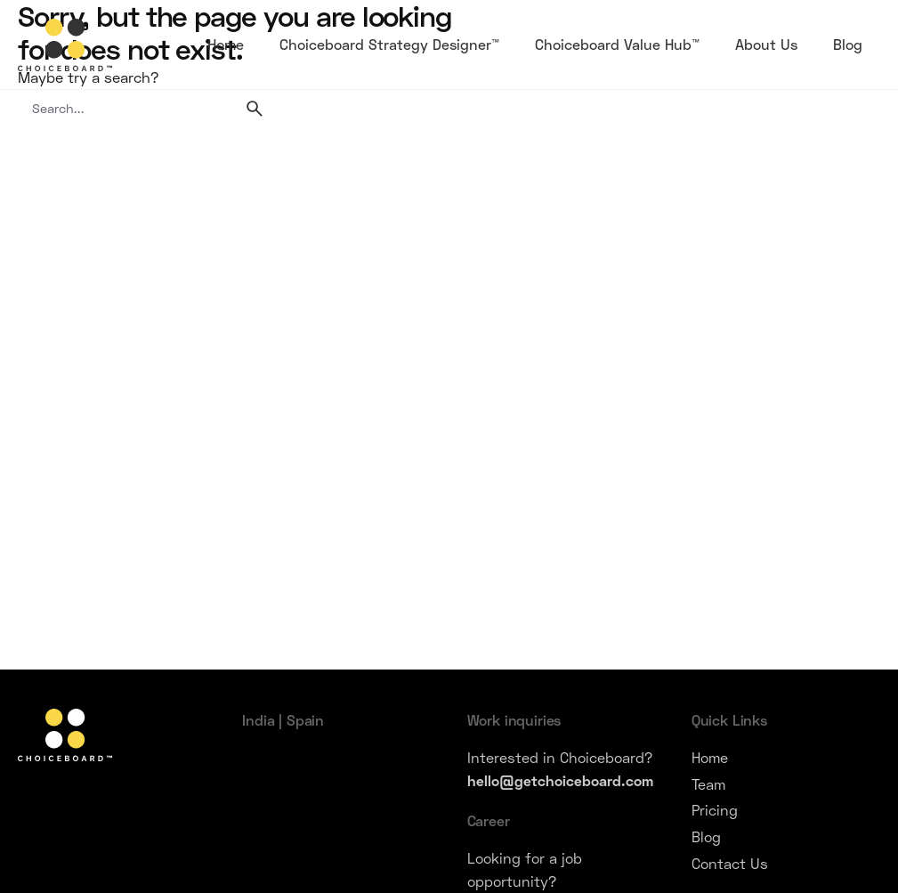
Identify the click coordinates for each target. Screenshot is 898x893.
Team (708, 783)
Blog (706, 836)
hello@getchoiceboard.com (560, 780)
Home (710, 757)
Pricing (715, 809)
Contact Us (730, 863)
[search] (254, 108)
